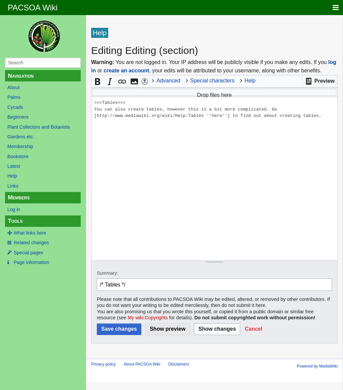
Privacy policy (103, 364)
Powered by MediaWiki (317, 366)
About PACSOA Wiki (142, 364)
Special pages (28, 252)
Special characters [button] (212, 80)
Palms (13, 97)
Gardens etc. (20, 136)
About (13, 87)
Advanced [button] (168, 80)
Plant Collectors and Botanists (38, 127)
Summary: (107, 273)
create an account (126, 70)
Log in (13, 209)
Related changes (31, 242)
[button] (319, 81)
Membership (20, 146)
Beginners (17, 117)
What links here (30, 233)
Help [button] (250, 80)
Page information (31, 262)
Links (12, 186)
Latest (13, 166)
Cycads (15, 107)
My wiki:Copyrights (148, 317)
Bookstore (17, 156)
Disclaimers (178, 364)
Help (12, 176)
